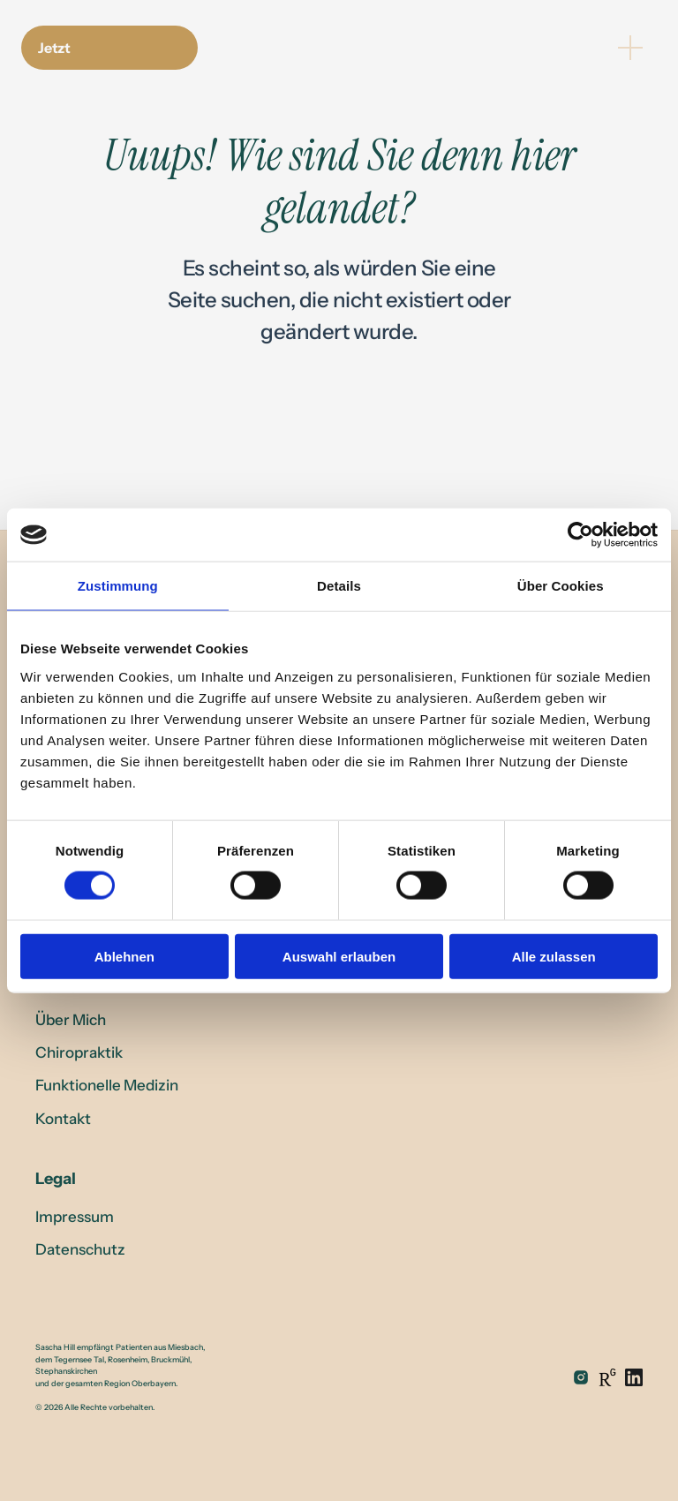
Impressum (74, 1217)
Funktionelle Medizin (106, 1085)
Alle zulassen (554, 955)
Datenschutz (80, 1249)
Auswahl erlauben (339, 955)
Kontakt (63, 1119)
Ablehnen (124, 955)
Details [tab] (339, 585)
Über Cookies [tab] (560, 585)
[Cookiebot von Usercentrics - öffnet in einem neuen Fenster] (580, 535)
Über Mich (70, 1020)
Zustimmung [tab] (118, 585)
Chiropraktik (79, 1052)
